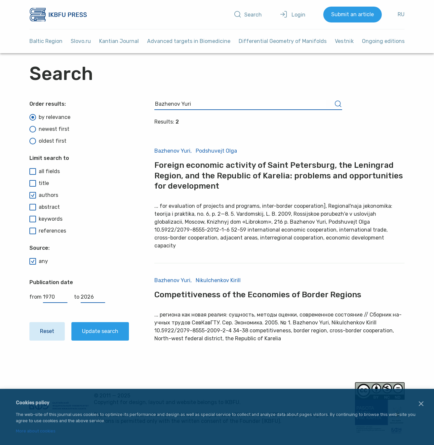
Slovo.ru (81, 41)
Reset (47, 331)
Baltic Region (45, 41)
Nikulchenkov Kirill (218, 280)
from (48, 297)
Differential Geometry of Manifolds (283, 41)
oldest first (47, 141)
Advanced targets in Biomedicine (188, 41)
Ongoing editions (383, 41)
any (38, 261)
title (39, 183)
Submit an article (352, 14)
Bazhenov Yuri (172, 151)
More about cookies (36, 431)
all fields (44, 171)
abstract (44, 207)
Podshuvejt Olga (216, 151)
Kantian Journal (119, 41)
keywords (45, 219)
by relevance (49, 117)
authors (43, 195)
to (89, 297)
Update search (100, 331)
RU (401, 14)
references (47, 231)
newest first (49, 129)
